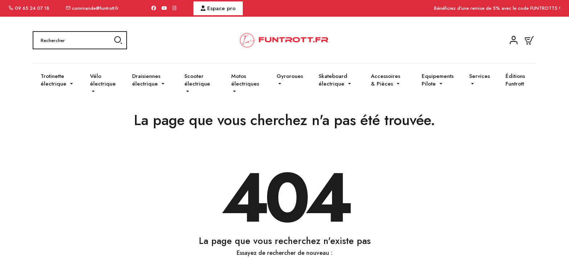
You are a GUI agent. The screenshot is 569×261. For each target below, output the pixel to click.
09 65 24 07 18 (32, 8)
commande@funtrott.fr (95, 8)
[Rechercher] (80, 40)
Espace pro (218, 8)
